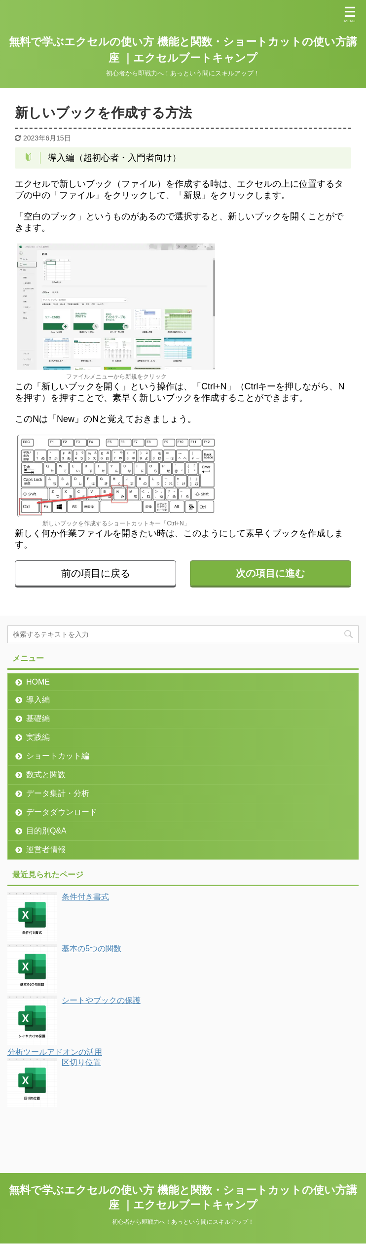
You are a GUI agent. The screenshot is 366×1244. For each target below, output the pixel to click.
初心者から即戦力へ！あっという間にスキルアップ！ (183, 1221)
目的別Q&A (46, 831)
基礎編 (38, 718)
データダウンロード (61, 812)
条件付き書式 (85, 897)
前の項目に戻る (95, 573)
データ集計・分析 (57, 793)
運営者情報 (46, 849)
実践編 (38, 737)
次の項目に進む (270, 573)
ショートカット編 (57, 756)
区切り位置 (81, 1062)
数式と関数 (46, 774)
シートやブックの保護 (101, 1000)
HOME (38, 682)
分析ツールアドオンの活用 (54, 1052)
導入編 (38, 699)
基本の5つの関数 (91, 948)
